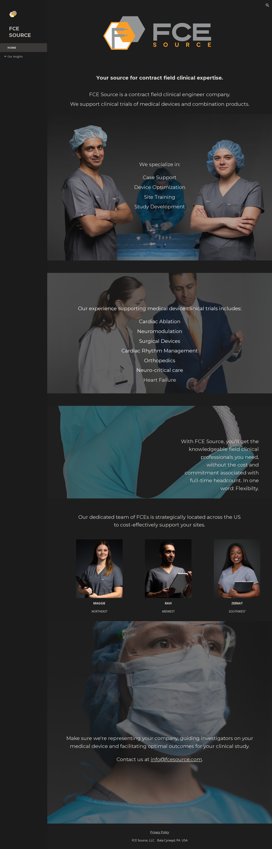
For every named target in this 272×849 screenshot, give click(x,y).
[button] (267, 5)
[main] (159, 91)
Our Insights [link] (15, 56)
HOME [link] (12, 47)
